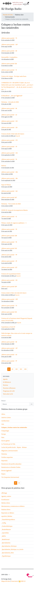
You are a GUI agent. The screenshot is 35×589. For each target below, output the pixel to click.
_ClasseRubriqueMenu (8, 519)
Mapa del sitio (5, 581)
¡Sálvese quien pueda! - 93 (9, 229)
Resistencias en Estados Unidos (10, 467)
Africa (3, 414)
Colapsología (5, 431)
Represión (4, 460)
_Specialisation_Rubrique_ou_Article (12, 549)
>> (31, 404)
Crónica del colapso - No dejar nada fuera (13, 76)
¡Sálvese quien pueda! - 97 (9, 361)
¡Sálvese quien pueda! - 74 (9, 305)
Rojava (3, 474)
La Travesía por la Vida (8, 444)
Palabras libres (5, 509)
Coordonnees (5, 499)
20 (19, 483)
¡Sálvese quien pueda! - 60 (9, 354)
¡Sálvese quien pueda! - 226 (9, 172)
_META (3, 536)
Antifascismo (5, 421)
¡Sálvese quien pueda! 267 (9, 197)
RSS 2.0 (22, 581)
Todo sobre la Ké (8, 394)
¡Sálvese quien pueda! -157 (9, 267)
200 (25, 369)
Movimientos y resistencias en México (13, 506)
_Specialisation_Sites (7, 553)
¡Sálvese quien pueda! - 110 (9, 127)
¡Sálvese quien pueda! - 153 (9, 121)
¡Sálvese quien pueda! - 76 (9, 159)
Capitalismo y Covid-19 (8, 327)
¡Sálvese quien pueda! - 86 (9, 108)
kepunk (18, 136)
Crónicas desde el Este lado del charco (12, 134)
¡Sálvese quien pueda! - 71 (9, 70)
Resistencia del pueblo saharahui (11, 464)
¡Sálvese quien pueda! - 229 (9, 299)
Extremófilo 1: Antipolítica (9, 57)
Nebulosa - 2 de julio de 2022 (10, 102)
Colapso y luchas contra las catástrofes (14, 427)
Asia (2, 424)
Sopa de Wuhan (6, 185)
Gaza (2, 437)
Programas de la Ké (9, 391)
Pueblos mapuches (7, 457)
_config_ (3, 523)
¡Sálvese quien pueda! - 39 (9, 261)
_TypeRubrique (6, 556)
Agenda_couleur (6, 496)
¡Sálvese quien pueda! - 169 (9, 44)
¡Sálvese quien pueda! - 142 (9, 153)
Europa (3, 434)
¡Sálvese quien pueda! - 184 (9, 178)
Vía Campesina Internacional (10, 477)
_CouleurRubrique (6, 526)
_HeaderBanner (6, 529)
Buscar (3, 401)
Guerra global (5, 441)
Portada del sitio (8, 15)
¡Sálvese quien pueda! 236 (9, 63)
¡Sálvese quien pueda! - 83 (9, 51)
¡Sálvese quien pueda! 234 (9, 312)
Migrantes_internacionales (9, 451)
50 (12, 369)
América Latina (6, 417)
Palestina (4, 454)
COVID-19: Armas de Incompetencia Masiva (14, 210)
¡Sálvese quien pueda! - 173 (9, 140)
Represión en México (7, 513)
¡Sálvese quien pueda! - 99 (9, 255)
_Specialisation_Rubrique (9, 546)
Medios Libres (5, 503)
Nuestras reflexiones (9, 388)
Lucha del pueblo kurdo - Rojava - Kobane (14, 447)
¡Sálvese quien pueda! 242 (9, 248)
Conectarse (14, 581)
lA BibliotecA (7, 382)
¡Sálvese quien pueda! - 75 (9, 38)
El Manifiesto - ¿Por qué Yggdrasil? (11, 96)
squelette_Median (6, 516)
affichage (4, 493)
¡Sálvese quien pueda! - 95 (9, 242)
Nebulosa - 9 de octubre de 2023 (11, 204)
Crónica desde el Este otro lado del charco (13, 293)
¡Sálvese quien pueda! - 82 (9, 342)
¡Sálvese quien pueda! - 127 (9, 348)
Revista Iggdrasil (6, 470)
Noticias (5, 385)
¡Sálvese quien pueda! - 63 (9, 115)
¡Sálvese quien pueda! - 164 (9, 191)
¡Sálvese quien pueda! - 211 (9, 280)
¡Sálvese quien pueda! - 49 (9, 146)
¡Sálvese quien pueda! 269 (9, 286)
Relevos (3, 166)
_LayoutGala (5, 533)
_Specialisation (5, 543)
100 (16, 369)
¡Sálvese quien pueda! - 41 (9, 216)
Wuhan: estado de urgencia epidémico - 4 (13, 223)
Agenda (5, 379)
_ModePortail (5, 539)
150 (21, 369)
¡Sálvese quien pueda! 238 (9, 236)
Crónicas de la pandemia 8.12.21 (10, 274)
